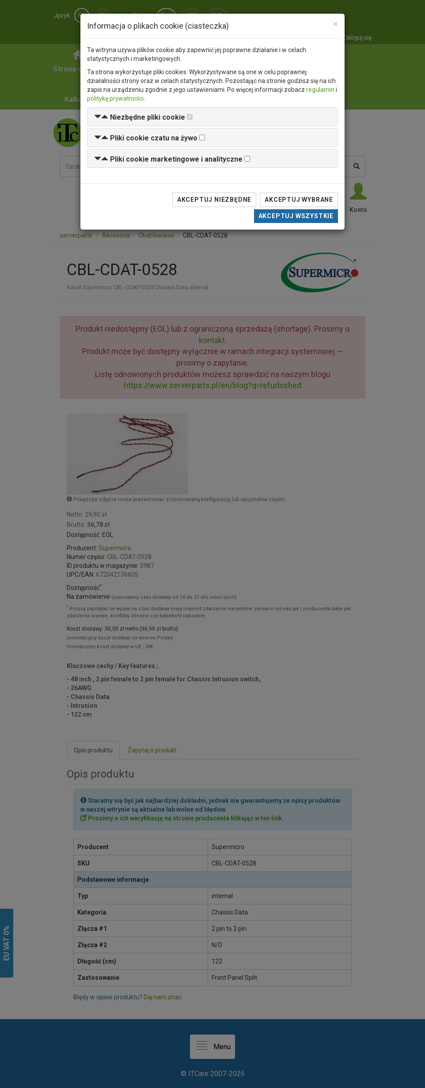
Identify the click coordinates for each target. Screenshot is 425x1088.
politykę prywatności (115, 98)
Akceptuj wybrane (299, 199)
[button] (139, 117)
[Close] (335, 24)
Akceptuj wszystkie (296, 215)
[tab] (212, 117)
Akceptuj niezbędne (214, 199)
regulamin (320, 89)
